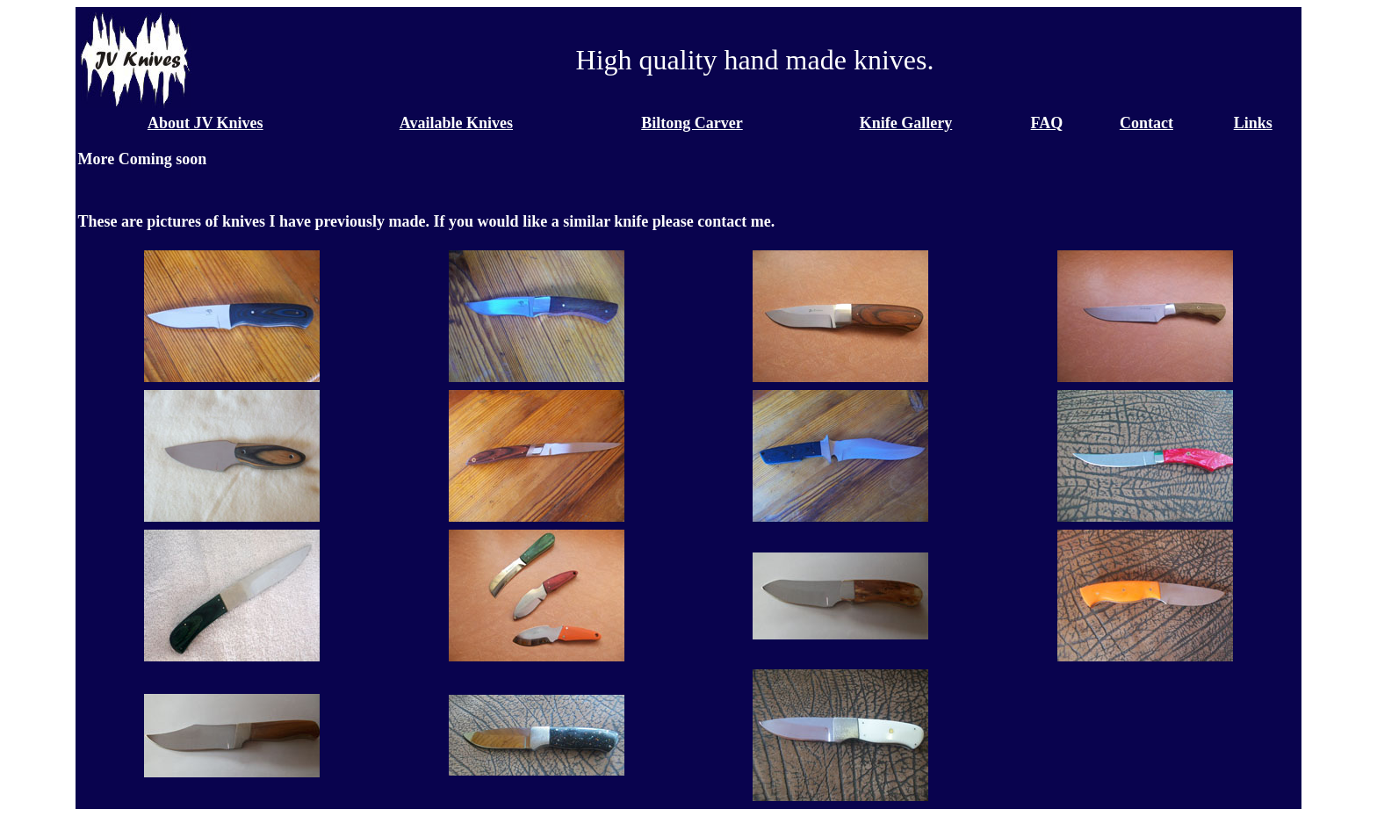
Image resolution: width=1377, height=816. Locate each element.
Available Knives (456, 123)
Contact (1146, 123)
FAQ (1047, 123)
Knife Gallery (906, 123)
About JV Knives (205, 123)
